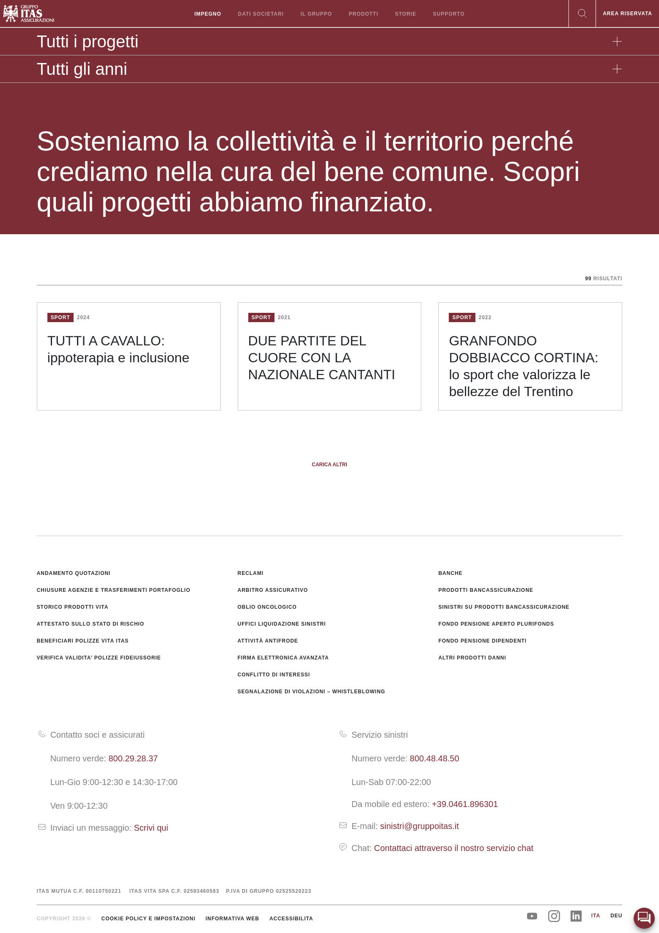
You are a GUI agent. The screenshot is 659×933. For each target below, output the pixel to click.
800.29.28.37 (133, 758)
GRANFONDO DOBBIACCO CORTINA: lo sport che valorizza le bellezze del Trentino (523, 366)
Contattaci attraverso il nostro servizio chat (453, 848)
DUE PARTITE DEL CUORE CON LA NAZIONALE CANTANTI (321, 357)
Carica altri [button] (329, 465)
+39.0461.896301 (465, 804)
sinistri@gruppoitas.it (419, 826)
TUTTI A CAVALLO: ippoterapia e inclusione (118, 349)
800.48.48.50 (434, 758)
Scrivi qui (151, 827)
